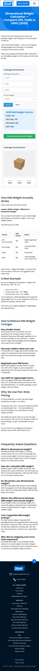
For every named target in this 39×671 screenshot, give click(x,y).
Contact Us (19, 588)
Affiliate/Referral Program (20, 596)
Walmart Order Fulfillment (19, 625)
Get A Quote (23, 3)
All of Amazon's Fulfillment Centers (19, 646)
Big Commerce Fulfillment (19, 620)
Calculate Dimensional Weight (19, 136)
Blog (19, 635)
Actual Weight (9, 95)
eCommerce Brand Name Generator (19, 640)
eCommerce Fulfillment (19, 603)
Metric (18, 105)
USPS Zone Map (19, 649)
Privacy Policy (19, 660)
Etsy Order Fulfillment (19, 622)
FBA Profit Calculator (19, 643)
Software (19, 593)
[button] (34, 3)
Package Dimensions (11, 74)
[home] (8, 3)
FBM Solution (19, 611)
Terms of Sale (19, 663)
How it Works (19, 591)
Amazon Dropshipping (19, 614)
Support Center (19, 651)
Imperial (8, 105)
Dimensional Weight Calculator (19, 638)
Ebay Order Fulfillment (19, 617)
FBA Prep (19, 606)
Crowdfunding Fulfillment (19, 628)
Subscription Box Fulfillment (19, 609)
